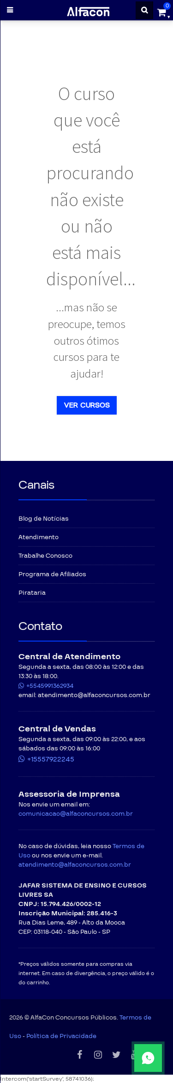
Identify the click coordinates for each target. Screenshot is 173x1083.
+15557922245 (50, 759)
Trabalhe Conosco (45, 555)
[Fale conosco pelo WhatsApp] (120, 1058)
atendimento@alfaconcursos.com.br (74, 864)
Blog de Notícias (43, 518)
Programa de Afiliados (52, 574)
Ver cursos (87, 405)
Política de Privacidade (61, 1036)
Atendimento (38, 537)
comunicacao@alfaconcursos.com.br (75, 814)
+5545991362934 (49, 686)
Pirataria (32, 593)
